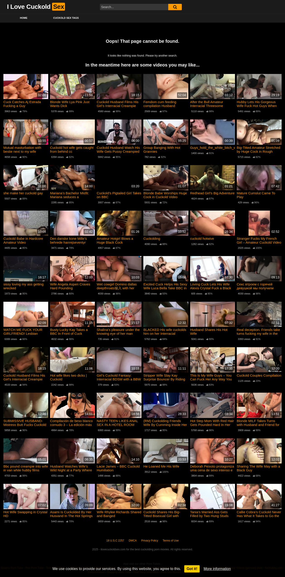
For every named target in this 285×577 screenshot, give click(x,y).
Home (23, 18)
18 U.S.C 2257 (115, 540)
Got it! (192, 569)
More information (217, 569)
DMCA (133, 540)
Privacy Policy (149, 540)
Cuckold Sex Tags (66, 18)
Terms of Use (171, 540)
